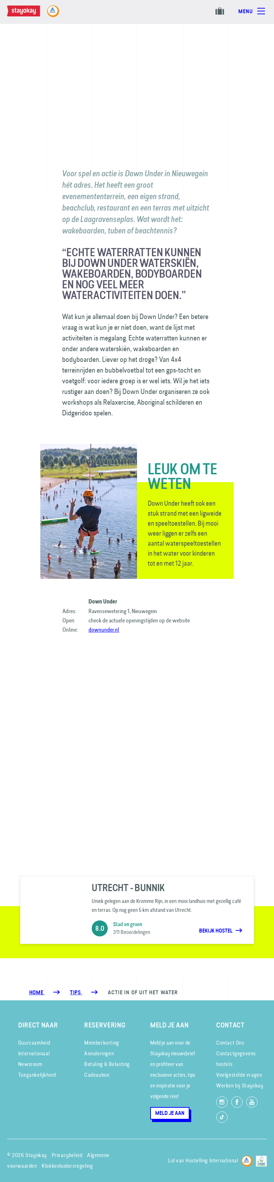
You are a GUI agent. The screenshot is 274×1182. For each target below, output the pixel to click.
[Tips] (76, 992)
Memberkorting (101, 1042)
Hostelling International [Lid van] (212, 1160)
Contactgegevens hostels (236, 1059)
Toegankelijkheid (37, 1075)
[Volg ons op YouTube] (252, 1102)
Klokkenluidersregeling (67, 1166)
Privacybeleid (67, 1155)
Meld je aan (169, 1113)
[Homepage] (30, 14)
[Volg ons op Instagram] (222, 1102)
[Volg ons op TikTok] (222, 1117)
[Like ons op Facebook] (237, 1102)
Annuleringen (99, 1053)
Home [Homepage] (37, 992)
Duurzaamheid (34, 1042)
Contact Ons (230, 1042)
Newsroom (30, 1064)
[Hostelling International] (247, 1160)
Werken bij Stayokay (239, 1085)
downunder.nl (103, 629)
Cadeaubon (96, 1075)
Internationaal (34, 1053)
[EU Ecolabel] (261, 1160)
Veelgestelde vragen (239, 1075)
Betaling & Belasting (107, 1064)
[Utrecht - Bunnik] (137, 910)
